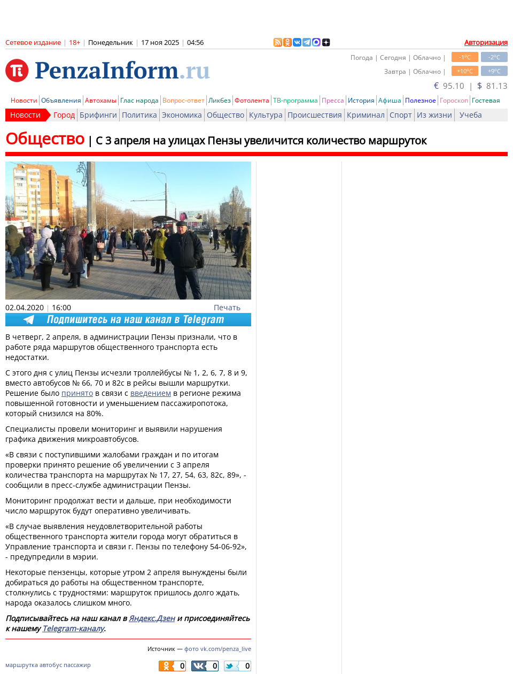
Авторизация (486, 42)
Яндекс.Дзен (152, 618)
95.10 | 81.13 (471, 85)
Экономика (182, 115)
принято (77, 393)
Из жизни (434, 115)
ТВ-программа (295, 100)
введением (150, 393)
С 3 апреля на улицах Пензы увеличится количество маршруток (261, 140)
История (361, 100)
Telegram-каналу (73, 628)
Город (64, 115)
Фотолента (252, 100)
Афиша (389, 100)
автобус (51, 665)
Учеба (471, 115)
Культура (266, 115)
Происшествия (314, 115)
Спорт (401, 115)
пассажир (77, 665)
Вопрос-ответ (183, 100)
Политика (139, 115)
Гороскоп (454, 100)
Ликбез (219, 100)
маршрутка (21, 665)
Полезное (420, 100)
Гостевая (486, 100)
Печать (227, 307)
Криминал (366, 115)
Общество (225, 115)
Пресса (333, 100)
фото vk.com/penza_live (217, 649)
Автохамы (100, 100)
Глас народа (139, 100)
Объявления (61, 100)
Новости (24, 100)
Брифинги (98, 115)
